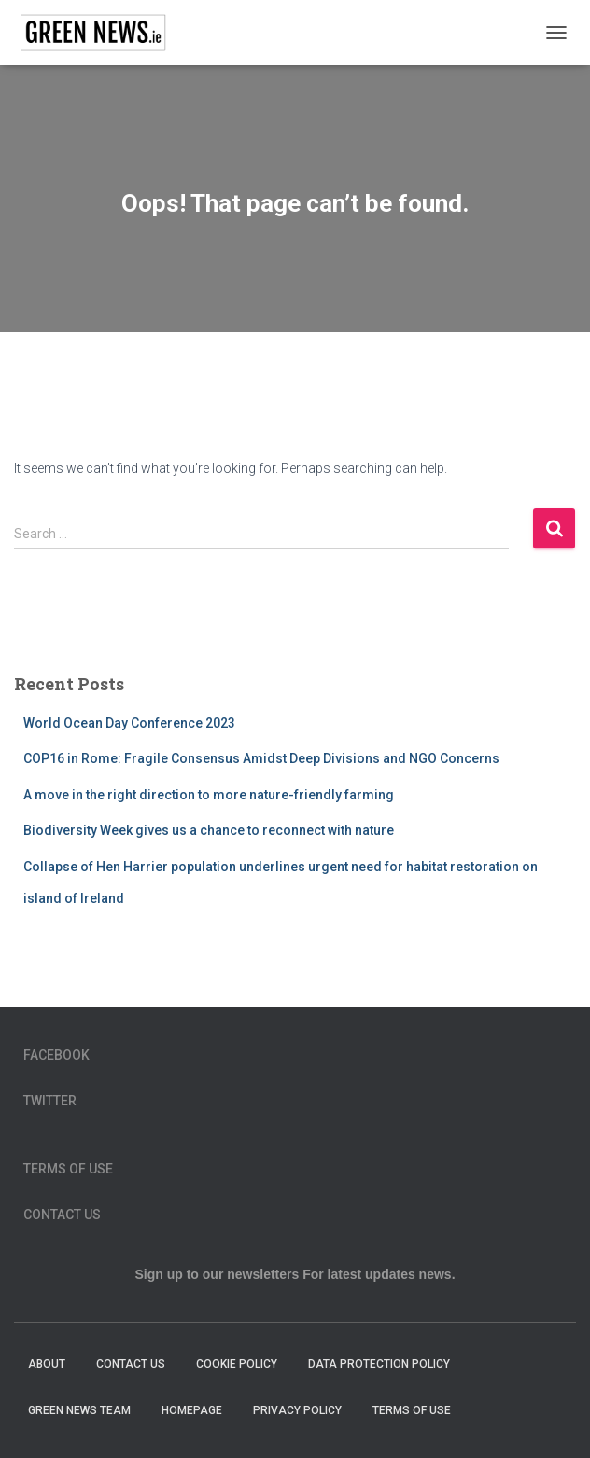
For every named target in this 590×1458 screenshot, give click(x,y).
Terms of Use (68, 1168)
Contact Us (62, 1214)
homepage (192, 1410)
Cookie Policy (236, 1363)
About (46, 1363)
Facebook (56, 1055)
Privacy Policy (297, 1410)
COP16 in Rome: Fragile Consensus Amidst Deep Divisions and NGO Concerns (261, 758)
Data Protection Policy (380, 1363)
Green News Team (79, 1410)
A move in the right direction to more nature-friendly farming (208, 794)
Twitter (50, 1100)
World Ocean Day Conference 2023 (129, 722)
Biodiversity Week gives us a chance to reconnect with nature (208, 830)
